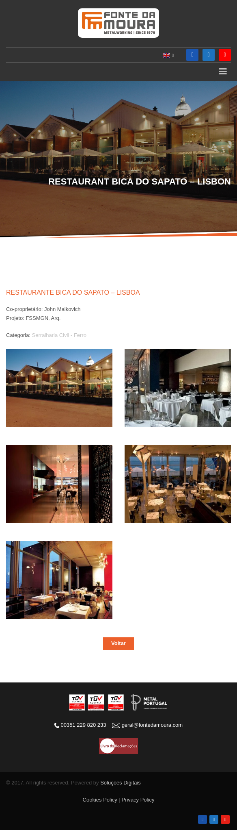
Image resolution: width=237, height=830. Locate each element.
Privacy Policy (137, 800)
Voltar (118, 643)
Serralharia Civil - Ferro (59, 335)
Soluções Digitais (120, 783)
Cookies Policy (100, 800)
